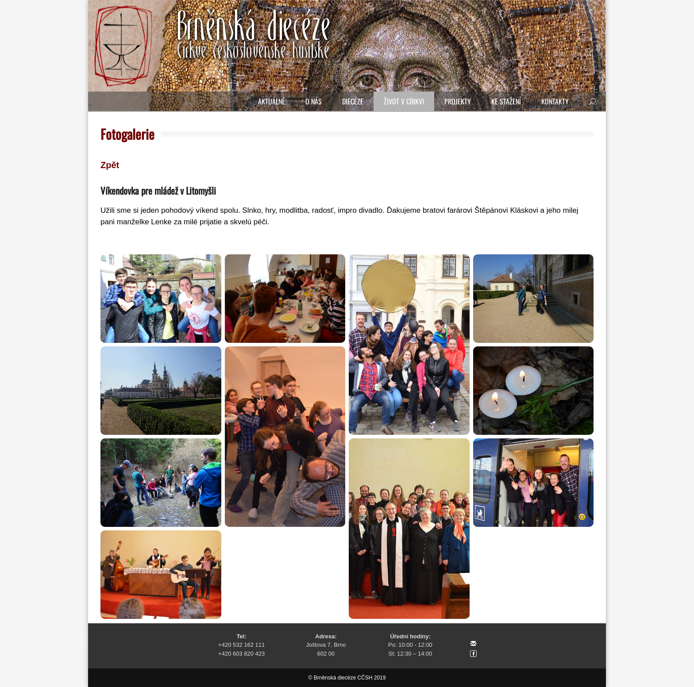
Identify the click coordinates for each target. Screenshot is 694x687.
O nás (313, 101)
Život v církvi (404, 101)
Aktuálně (271, 101)
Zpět (109, 165)
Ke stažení (506, 101)
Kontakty (555, 101)
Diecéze (352, 101)
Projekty (457, 101)
